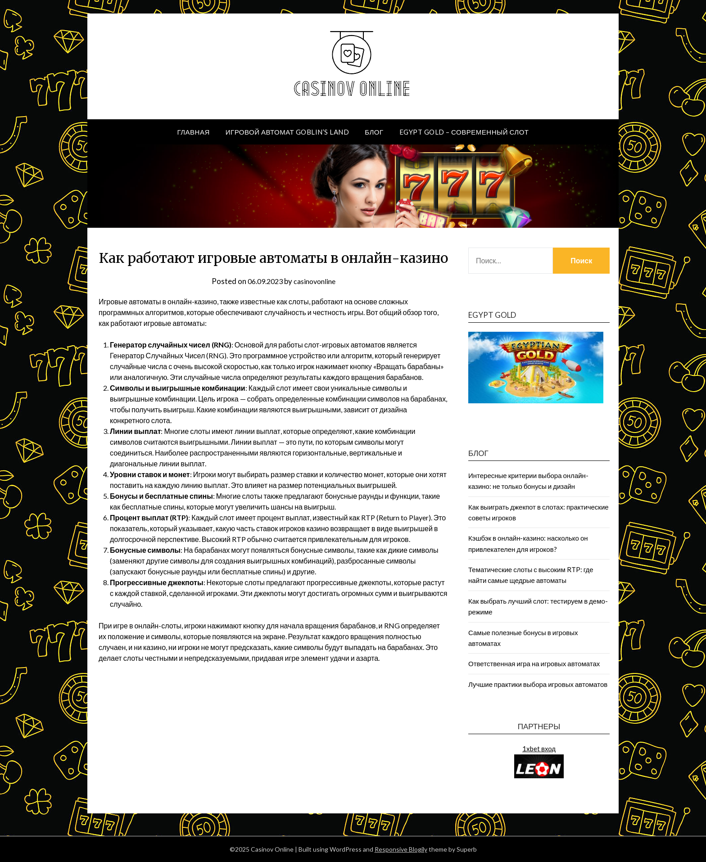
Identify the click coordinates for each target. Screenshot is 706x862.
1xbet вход (539, 749)
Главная (193, 132)
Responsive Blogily (401, 849)
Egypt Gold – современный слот (464, 132)
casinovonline (316, 281)
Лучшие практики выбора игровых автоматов (537, 684)
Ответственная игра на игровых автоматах (534, 663)
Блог (374, 132)
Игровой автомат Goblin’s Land (287, 132)
